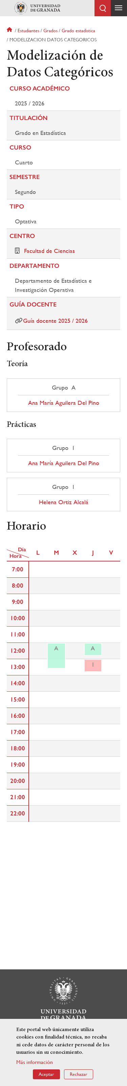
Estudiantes (28, 30)
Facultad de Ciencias (49, 250)
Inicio (10, 30)
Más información (34, 1062)
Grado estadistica (78, 30)
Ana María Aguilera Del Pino (63, 402)
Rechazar (78, 1074)
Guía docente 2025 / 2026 (55, 320)
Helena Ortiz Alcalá (63, 502)
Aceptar (46, 1074)
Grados (50, 30)
